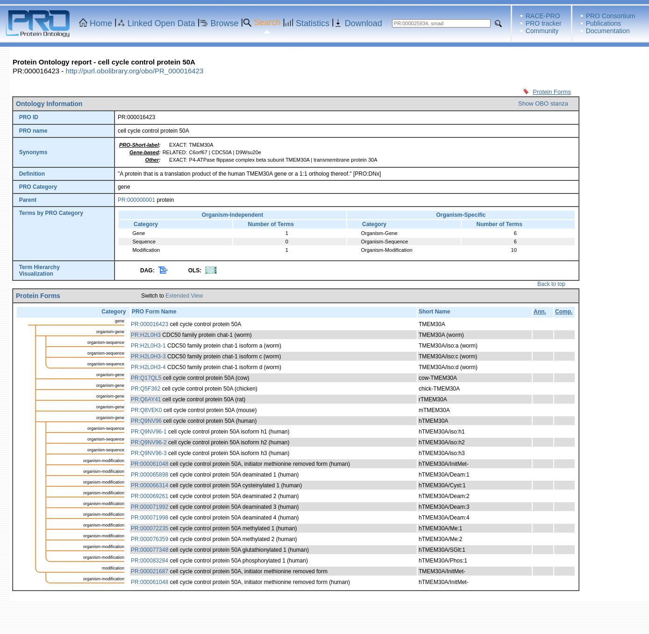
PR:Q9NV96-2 (149, 442)
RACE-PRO (543, 16)
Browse (225, 23)
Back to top (551, 284)
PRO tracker (544, 23)
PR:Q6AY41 (146, 399)
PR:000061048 (149, 464)
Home (101, 23)
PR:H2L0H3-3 (148, 356)
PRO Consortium (610, 16)
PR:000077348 (149, 550)
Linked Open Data (161, 23)
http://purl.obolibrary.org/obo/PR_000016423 (134, 71)
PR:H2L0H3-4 (148, 367)
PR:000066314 (149, 485)
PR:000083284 (149, 560)
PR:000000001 (136, 200)
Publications (603, 23)
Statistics (312, 23)
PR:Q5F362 (145, 388)
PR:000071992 (149, 507)
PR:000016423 (149, 324)
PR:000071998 (149, 517)
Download (363, 23)
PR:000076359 (149, 539)
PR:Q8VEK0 (146, 410)
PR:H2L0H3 (146, 335)
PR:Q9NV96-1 (149, 431)
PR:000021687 (149, 571)
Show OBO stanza (543, 103)
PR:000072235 (149, 528)
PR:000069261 (149, 496)
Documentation (608, 31)
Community (542, 31)
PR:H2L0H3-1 (148, 345)
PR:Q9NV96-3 (149, 453)
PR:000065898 (149, 474)
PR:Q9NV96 (146, 421)
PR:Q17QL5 (146, 378)
